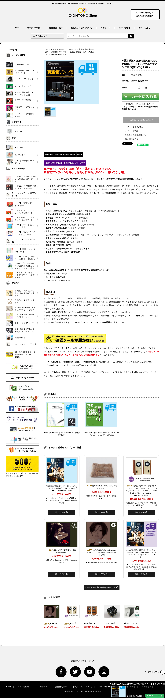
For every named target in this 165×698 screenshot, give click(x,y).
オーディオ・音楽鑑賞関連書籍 (80, 49)
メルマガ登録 (23, 686)
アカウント (105, 28)
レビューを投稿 (131, 131)
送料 (85, 315)
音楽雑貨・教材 (56, 28)
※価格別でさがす (59, 52)
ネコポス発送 (134, 315)
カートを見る (144, 28)
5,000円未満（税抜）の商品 (82, 52)
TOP (17, 28)
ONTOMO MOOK (58, 54)
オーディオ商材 (34, 28)
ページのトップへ (154, 672)
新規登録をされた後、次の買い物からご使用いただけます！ (22, 466)
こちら (55, 372)
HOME (8, 686)
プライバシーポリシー (108, 686)
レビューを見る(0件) (134, 127)
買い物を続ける (131, 139)
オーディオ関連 (57, 49)
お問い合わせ (124, 28)
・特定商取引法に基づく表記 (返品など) (138, 104)
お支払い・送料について (81, 28)
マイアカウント (42, 686)
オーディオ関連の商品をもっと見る (101, 587)
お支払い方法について (82, 686)
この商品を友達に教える (135, 135)
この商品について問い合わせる (140, 120)
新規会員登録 (61, 686)
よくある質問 (104, 322)
